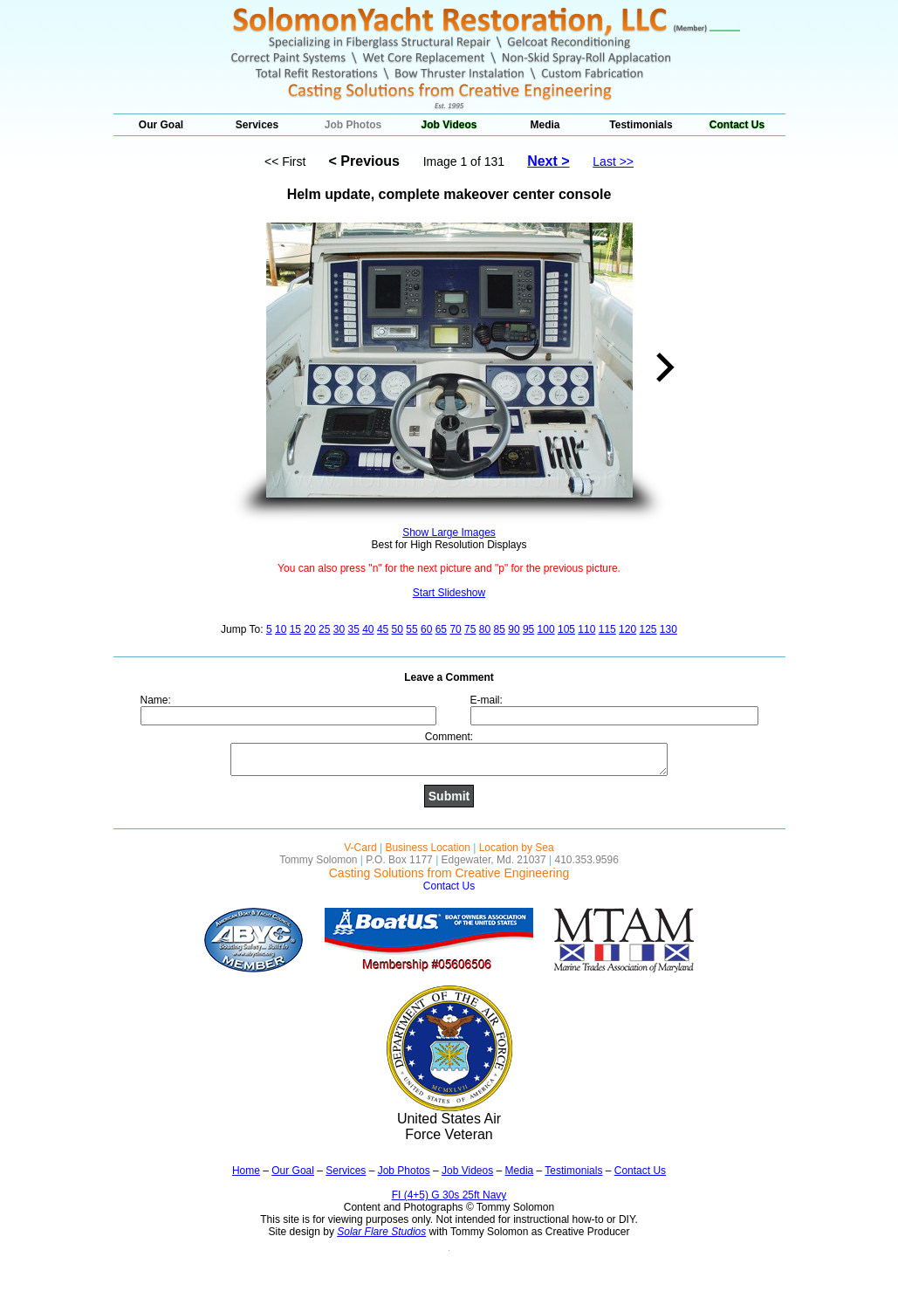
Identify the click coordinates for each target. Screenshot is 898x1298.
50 (397, 629)
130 (668, 629)
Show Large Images (449, 532)
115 (607, 629)
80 (484, 629)
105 (566, 629)
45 (382, 629)
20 (309, 629)
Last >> (613, 161)
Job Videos (449, 125)
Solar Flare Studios (381, 1232)
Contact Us (736, 125)
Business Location (427, 847)
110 (586, 629)
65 (441, 629)
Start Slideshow (449, 593)
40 (368, 629)
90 (513, 629)
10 (280, 629)
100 (546, 629)
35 (353, 629)
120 (627, 629)
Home (246, 1170)
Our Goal (161, 125)
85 (499, 629)
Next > (548, 161)
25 (324, 629)
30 (339, 629)
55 (411, 629)
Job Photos (353, 125)
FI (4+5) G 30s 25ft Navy (449, 1195)
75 (470, 629)
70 (455, 629)
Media (544, 125)
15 (295, 629)
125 (647, 629)
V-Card (360, 847)
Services (257, 125)
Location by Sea (516, 847)
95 (528, 629)
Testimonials (640, 125)
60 (426, 629)
